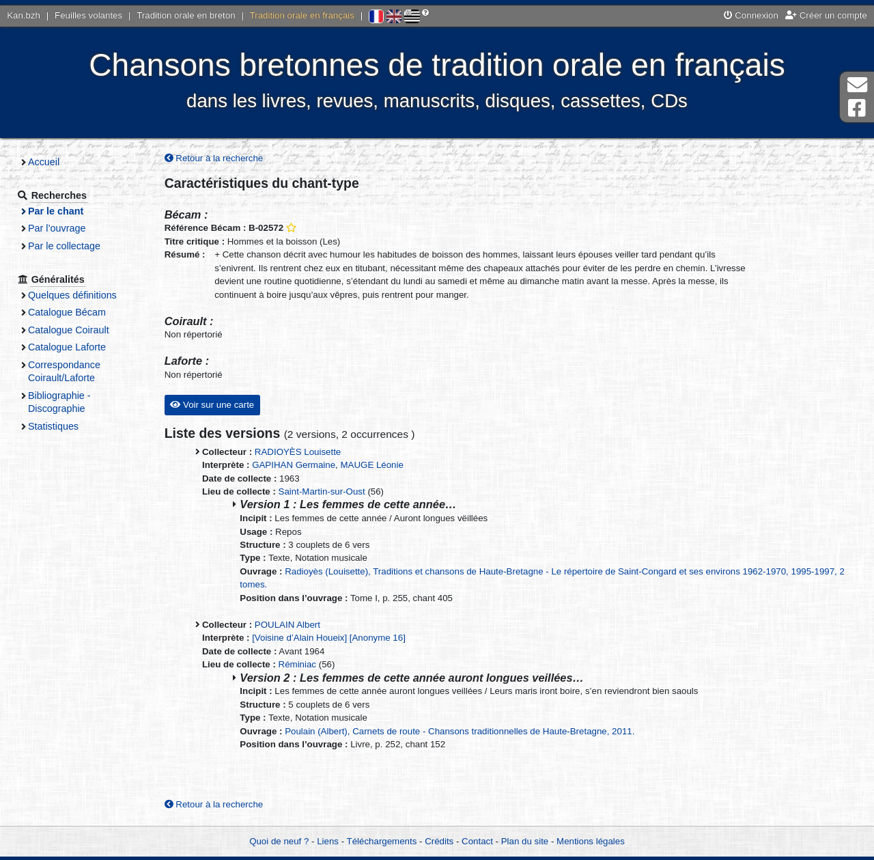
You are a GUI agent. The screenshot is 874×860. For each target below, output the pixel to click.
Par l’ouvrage (56, 228)
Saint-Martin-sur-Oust (322, 491)
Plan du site (524, 841)
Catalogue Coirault (68, 329)
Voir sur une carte (212, 405)
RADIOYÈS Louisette (298, 452)
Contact (477, 841)
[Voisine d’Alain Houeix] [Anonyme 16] (329, 638)
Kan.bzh (23, 15)
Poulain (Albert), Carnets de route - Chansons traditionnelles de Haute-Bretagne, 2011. (459, 731)
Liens (328, 841)
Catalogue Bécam (67, 312)
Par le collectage (64, 245)
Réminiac (297, 664)
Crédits (439, 841)
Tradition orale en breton (186, 15)
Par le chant (55, 211)
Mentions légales (590, 841)
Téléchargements (382, 841)
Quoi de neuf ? (279, 841)
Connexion (751, 15)
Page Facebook (857, 108)
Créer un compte (826, 15)
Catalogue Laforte (67, 347)
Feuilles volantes (88, 15)
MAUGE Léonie (371, 465)
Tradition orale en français (302, 15)
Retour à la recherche (214, 158)
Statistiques (53, 426)
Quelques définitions (72, 295)
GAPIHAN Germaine (293, 465)
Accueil (43, 161)
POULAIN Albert (287, 625)
